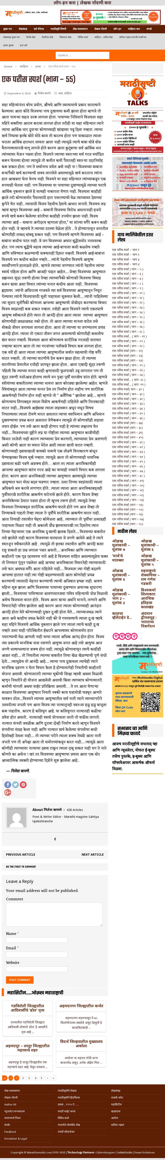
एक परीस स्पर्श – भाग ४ (126, 264)
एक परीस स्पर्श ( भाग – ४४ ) (128, 457)
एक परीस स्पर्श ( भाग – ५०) (128, 485)
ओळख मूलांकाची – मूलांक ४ (121, 575)
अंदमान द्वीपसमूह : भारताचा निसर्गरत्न (148, 620)
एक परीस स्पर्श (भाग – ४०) (127, 437)
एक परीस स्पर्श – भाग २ (125, 254)
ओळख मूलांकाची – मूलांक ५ (150, 560)
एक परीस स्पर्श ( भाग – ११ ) (128, 298)
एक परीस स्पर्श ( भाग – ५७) (128, 519)
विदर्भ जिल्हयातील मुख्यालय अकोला (81, 1043)
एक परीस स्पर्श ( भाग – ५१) (128, 490)
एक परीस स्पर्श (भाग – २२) (127, 351)
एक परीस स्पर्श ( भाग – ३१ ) (128, 394)
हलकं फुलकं (8, 45)
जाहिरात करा (134, 29)
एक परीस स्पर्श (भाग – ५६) (127, 514)
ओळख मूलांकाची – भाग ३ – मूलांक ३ (121, 596)
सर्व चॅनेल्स (39, 29)
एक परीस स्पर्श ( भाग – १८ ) (128, 332)
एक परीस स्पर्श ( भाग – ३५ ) (128, 413)
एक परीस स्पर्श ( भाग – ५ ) (127, 269)
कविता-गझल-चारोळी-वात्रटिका (132, 37)
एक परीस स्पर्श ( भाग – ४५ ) (128, 461)
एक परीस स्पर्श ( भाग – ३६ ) (128, 418)
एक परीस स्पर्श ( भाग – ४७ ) (128, 471)
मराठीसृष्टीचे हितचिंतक (69, 1097)
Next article (93, 854)
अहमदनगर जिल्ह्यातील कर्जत (81, 1005)
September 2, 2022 (19, 93)
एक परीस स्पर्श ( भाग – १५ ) (128, 317)
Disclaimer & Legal (15, 1138)
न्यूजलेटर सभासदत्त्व (14, 1111)
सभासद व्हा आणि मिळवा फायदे (132, 731)
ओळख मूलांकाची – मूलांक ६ (150, 545)
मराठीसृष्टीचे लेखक (67, 1090)
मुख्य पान (7, 29)
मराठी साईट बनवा (66, 1111)
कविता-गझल (117, 1124)
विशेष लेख (30, 37)
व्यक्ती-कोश (117, 1097)
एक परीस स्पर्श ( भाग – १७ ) (128, 327)
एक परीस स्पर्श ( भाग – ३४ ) (128, 408)
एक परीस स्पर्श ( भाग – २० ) (128, 341)
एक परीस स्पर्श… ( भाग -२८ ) (128, 380)
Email (11, 948)
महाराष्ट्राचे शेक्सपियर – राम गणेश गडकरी (150, 577)
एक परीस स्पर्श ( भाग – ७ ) (127, 278)
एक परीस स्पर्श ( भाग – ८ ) (127, 283)
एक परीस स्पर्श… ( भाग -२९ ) (128, 384)
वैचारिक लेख (47, 37)
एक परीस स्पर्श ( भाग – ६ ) (127, 274)
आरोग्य (114, 1118)
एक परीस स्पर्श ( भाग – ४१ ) (128, 442)
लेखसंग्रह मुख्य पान (11, 37)
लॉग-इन (117, 29)
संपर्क (149, 29)
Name (11, 933)
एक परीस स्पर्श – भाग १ (125, 250)
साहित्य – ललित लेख (104, 37)
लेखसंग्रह (23, 29)
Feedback (10, 1131)
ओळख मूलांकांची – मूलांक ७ (121, 545)
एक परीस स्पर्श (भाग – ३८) (127, 428)
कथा (60, 93)
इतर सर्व (23, 45)
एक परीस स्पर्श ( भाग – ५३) (128, 500)
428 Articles (75, 810)
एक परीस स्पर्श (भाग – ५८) (127, 524)
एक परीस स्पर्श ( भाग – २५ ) (128, 365)
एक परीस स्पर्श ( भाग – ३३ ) (128, 403)
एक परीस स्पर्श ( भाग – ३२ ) (128, 399)
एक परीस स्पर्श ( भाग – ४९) (128, 481)
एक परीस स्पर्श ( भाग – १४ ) (128, 312)
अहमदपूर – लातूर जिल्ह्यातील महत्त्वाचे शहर (27, 1048)
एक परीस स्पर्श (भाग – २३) (127, 356)
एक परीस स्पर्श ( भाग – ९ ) (127, 288)
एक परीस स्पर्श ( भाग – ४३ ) (128, 452)
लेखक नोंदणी (100, 29)
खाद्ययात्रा (115, 1111)
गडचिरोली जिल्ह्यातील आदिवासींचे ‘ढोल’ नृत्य (27, 1008)
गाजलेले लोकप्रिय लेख (69, 1124)
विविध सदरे (83, 37)
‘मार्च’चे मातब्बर (118, 558)
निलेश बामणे (44, 93)
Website (12, 962)
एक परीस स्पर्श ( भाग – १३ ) (128, 307)
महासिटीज (116, 1104)
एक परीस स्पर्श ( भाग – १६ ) (128, 322)
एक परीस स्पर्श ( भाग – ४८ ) (128, 476)
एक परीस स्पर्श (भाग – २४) (127, 360)
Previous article (20, 854)
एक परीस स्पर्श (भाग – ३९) (127, 432)
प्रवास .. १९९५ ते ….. (68, 1104)
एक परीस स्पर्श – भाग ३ (125, 259)
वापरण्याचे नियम (12, 1118)
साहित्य (24, 66)
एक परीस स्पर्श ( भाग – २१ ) (128, 346)
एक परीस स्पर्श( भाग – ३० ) (128, 389)
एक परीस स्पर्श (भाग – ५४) (127, 505)
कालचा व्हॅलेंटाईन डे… (122, 615)
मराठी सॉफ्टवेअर (66, 1131)
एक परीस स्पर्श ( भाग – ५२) (128, 495)
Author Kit (10, 1104)
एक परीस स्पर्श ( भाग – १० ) (128, 293)
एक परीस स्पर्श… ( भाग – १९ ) (129, 336)
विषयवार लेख (66, 37)
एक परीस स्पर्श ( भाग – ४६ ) (128, 466)
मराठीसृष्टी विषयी (58, 29)
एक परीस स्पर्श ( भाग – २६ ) (128, 370)
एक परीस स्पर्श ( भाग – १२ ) (128, 303)
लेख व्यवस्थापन (80, 29)
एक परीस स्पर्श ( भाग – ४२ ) (128, 447)
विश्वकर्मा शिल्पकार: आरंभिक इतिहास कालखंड (148, 598)
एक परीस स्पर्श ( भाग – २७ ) (128, 375)
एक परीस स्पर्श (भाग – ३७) (127, 423)
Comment (14, 899)
